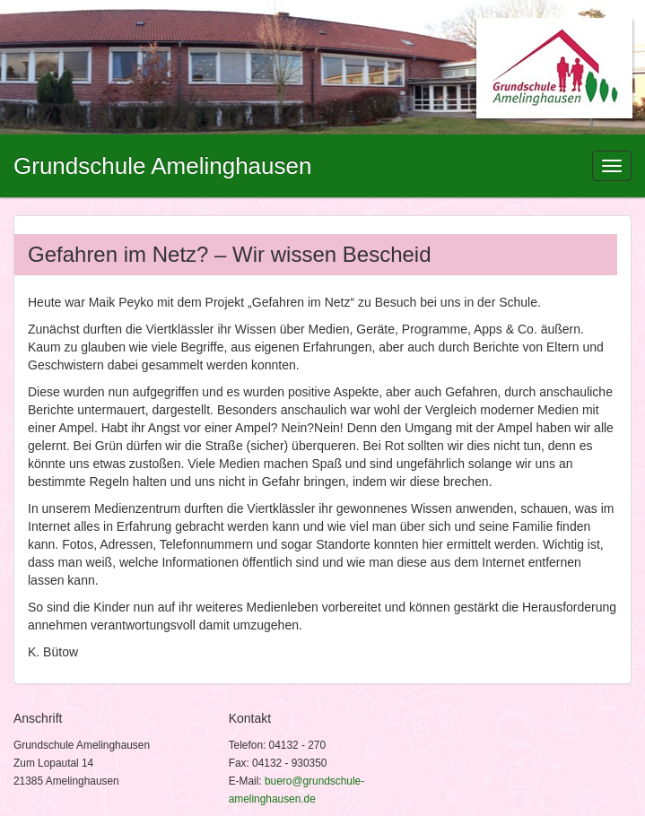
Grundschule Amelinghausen (162, 165)
